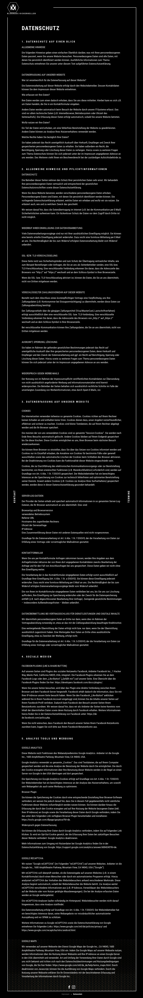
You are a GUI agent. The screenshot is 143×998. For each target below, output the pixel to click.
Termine (128, 496)
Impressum (65, 994)
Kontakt (14, 496)
